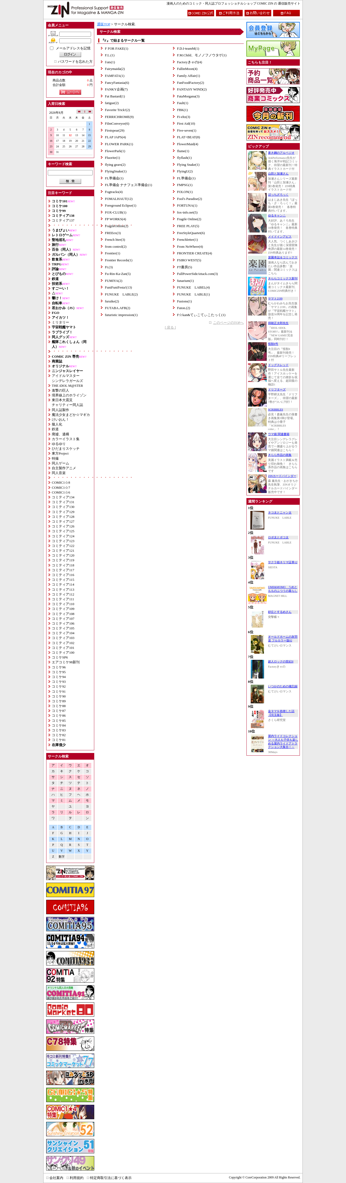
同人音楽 (59, 473)
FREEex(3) (113, 233)
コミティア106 (63, 623)
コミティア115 (63, 580)
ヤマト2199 (275, 298)
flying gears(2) (115, 165)
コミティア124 (63, 536)
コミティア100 (63, 652)
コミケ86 (59, 715)
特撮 (55, 458)
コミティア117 (63, 570)
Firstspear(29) (114, 130)
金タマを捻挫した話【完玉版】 (281, 713)
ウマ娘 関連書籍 (278, 434)
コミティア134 (63, 497)
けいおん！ (60, 419)
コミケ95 (59, 672)
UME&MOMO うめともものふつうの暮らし (282, 589)
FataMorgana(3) (188, 96)
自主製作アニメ (64, 468)
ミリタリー (60, 322)
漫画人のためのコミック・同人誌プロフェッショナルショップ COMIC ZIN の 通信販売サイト (233, 3)
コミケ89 (59, 701)
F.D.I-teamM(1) (188, 48)
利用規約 (77, 1178)
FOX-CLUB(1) (115, 212)
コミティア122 (63, 546)
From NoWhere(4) (190, 247)
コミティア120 (63, 555)
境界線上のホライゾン (69, 395)
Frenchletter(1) (187, 240)
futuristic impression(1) (121, 315)
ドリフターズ (277, 389)
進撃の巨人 (60, 390)
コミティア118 (63, 565)
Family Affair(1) (188, 76)
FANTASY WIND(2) (192, 89)
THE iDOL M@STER (67, 386)
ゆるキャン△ (277, 215)
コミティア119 (63, 560)
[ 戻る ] (170, 327)
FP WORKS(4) (115, 219)
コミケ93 (59, 682)
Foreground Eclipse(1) (120, 205)
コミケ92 (59, 686)
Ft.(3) (109, 267)
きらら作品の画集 (280, 455)
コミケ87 (59, 711)
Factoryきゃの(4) (189, 62)
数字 (62, 856)
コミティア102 (63, 643)
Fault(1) (182, 103)
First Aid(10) (186, 123)
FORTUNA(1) (187, 205)
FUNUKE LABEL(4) (193, 287)
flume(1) (183, 151)
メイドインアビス (280, 236)
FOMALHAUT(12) (118, 199)
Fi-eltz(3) (183, 117)
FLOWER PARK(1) (119, 144)
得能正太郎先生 (278, 323)
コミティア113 (63, 589)
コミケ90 (59, 696)
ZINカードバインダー (282, 476)
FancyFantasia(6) (117, 83)
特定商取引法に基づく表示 (111, 1178)
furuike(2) (112, 301)
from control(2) (116, 247)
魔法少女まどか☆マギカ (71, 415)
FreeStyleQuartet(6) (191, 233)
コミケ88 (59, 706)
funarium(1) (185, 281)
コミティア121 (63, 551)
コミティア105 (63, 628)
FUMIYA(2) (113, 281)
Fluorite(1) (112, 158)
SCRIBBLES (275, 409)
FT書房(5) (184, 267)
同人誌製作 (60, 410)
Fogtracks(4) (114, 192)
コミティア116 (63, 575)
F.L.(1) (110, 55)
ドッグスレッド (278, 365)
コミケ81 (59, 740)
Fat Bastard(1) (115, 96)
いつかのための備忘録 (282, 686)
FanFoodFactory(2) (190, 83)
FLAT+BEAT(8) (188, 137)
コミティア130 (63, 507)
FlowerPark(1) (115, 151)
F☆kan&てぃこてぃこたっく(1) (201, 315)
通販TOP (103, 24)
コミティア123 (63, 541)
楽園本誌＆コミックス (282, 257)
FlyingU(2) (185, 171)
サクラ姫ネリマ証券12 (282, 562)
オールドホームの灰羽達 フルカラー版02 (282, 638)
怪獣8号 (273, 343)
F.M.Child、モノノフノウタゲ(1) (201, 55)
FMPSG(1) (184, 185)
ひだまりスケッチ (66, 449)
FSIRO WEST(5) (189, 260)
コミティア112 (63, 594)
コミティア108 (63, 614)
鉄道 (55, 429)
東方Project (60, 453)
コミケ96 (59, 667)
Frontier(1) (112, 253)
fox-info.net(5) (187, 212)
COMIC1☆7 (61, 488)
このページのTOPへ (228, 323)
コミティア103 (63, 638)
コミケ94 (59, 677)
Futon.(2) (183, 308)
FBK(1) (182, 110)
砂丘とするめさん (280, 611)
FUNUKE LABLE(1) (193, 294)
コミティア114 (63, 584)
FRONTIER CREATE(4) (194, 253)
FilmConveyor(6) (117, 123)
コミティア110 (63, 604)
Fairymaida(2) (115, 69)
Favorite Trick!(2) (117, 110)
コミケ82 (59, 735)
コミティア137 (63, 220)
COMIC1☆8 (61, 482)
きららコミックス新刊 (282, 278)
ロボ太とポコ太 (278, 537)
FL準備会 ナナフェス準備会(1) (128, 185)
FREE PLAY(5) (188, 226)
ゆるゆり (59, 444)
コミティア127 (63, 521)
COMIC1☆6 (61, 492)
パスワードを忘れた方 (75, 62)
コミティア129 (63, 512)
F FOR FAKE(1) (116, 48)
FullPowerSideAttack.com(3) (197, 274)
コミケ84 (59, 725)
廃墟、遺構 (60, 434)
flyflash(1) (184, 158)
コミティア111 (63, 599)
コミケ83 (59, 730)
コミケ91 (59, 691)
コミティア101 (63, 648)
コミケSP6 (60, 657)
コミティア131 (63, 502)
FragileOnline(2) (116, 226)
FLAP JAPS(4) (115, 137)
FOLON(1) (185, 192)
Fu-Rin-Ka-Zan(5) (118, 274)
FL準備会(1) (114, 178)
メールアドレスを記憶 (73, 48)
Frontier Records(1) (118, 260)
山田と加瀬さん (278, 173)
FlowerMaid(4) (187, 144)
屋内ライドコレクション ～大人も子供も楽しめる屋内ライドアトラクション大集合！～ (283, 741)
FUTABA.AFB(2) (117, 308)
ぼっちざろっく (278, 194)
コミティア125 (63, 531)
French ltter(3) (115, 240)
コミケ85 (59, 721)
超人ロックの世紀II (280, 661)
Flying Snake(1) (188, 165)
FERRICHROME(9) (119, 117)
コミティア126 (63, 526)
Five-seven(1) (186, 130)
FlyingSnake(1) (116, 171)
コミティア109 (63, 609)
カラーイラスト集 (66, 439)
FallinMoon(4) (187, 69)
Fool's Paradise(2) (189, 199)
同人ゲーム (60, 463)
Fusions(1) (184, 301)
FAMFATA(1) (114, 76)
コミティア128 (63, 517)
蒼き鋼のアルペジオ (281, 152)
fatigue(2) (112, 103)
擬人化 (57, 424)
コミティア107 (63, 619)
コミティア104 (63, 633)
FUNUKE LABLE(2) (121, 294)
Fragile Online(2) (189, 219)
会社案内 (56, 1178)
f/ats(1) (110, 62)
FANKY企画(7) (116, 89)
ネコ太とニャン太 (280, 512)
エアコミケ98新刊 (66, 662)
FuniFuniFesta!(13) (118, 287)
